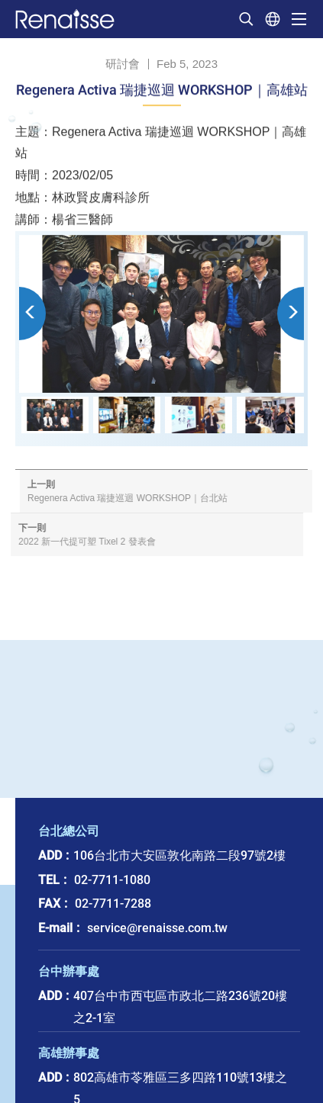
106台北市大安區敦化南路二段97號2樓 (179, 855)
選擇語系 (272, 19)
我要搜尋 (245, 19)
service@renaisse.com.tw (157, 928)
